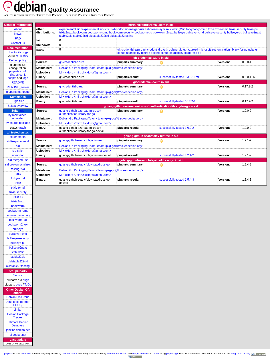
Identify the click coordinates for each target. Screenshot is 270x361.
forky (18, 173)
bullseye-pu (17, 242)
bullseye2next (18, 247)
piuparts (8, 353)
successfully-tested (171, 77)
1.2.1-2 (189, 155)
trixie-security (17, 192)
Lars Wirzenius (69, 353)
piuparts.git (172, 353)
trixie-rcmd (18, 187)
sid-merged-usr (18, 159)
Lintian (18, 309)
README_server (18, 87)
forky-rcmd (18, 178)
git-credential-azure (129, 49)
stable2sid (17, 252)
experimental (18, 136)
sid (22, 110)
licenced (26, 353)
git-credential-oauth (155, 49)
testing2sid (18, 169)
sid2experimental (18, 141)
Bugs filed (17, 101)
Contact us (18, 43)
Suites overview (18, 105)
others (156, 353)
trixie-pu (18, 196)
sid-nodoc (18, 155)
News (17, 33)
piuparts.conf (17, 71)
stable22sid (18, 256)
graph (22, 127)
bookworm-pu (18, 219)
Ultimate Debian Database (17, 324)
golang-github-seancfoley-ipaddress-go (176, 52)
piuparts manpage (17, 91)
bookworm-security (18, 215)
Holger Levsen (140, 353)
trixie (18, 182)
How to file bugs (17, 52)
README (18, 82)
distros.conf (17, 74)
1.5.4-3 (189, 179)
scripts (12, 77)
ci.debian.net (18, 334)
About (18, 29)
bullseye (18, 229)
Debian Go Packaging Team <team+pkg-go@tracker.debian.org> (101, 67)
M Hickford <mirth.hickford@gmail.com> (85, 72)
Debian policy (18, 60)
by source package (18, 122)
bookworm (18, 206)
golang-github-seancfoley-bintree (80, 140)
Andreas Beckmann (117, 353)
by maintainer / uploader (17, 116)
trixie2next (18, 201)
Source (18, 275)
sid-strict (18, 150)
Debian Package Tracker (18, 316)
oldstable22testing (18, 266)
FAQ (18, 38)
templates (21, 55)
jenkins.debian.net (18, 330)
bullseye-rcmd (18, 233)
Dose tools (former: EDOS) (17, 303)
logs (25, 77)
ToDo (27, 284)
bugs (26, 280)
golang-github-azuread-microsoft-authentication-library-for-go (208, 49)
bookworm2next (18, 224)
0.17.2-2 (190, 101)
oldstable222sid (18, 261)
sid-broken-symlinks (18, 164)
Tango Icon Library (240, 353)
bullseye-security (18, 238)
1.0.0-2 (189, 127)
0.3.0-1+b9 (192, 77)
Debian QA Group (17, 297)
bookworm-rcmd (17, 210)
